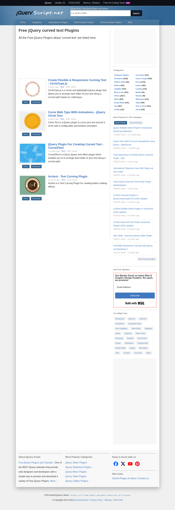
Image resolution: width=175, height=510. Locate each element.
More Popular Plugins (147, 259)
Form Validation (121, 329)
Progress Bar (143, 343)
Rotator (139, 96)
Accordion (140, 75)
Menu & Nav (119, 92)
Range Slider (120, 348)
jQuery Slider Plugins (76, 462)
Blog (130, 22)
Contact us (143, 478)
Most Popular (121, 123)
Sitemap (108, 500)
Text (62, 87)
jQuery (48, 3)
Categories (37, 22)
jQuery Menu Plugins (76, 472)
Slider (116, 99)
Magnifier (148, 329)
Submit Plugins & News (124, 478)
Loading (139, 89)
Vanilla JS (60, 3)
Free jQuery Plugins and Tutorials (41, 11)
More (52, 481)
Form (138, 82)
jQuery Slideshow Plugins (78, 467)
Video (148, 353)
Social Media (119, 103)
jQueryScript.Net (81, 500)
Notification (129, 343)
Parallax (130, 338)
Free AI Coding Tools (117, 3)
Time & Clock (141, 106)
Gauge (132, 348)
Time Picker (142, 338)
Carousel (142, 319)
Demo (26, 102)
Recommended (136, 123)
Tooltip (117, 110)
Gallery (117, 85)
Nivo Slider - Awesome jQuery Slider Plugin (132, 235)
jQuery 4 (132, 319)
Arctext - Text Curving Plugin (67, 176)
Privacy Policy (96, 500)
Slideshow (140, 99)
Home (23, 22)
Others (117, 96)
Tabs (117, 353)
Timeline (126, 353)
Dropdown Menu (134, 324)
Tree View (138, 353)
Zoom (138, 110)
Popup (118, 343)
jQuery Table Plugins (75, 476)
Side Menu (143, 348)
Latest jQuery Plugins (58, 22)
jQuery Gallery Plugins (76, 481)
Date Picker (136, 329)
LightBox (118, 89)
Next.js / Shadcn (91, 3)
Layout (138, 85)
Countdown (120, 324)
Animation (118, 79)
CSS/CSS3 (74, 3)
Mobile (138, 92)
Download (36, 102)
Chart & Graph (141, 79)
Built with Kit (134, 303)
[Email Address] (135, 287)
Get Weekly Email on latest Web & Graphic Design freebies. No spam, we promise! (134, 277)
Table (138, 103)
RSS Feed (118, 500)
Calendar (128, 333)
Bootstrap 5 (120, 319)
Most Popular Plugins (84, 22)
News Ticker (140, 333)
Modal (118, 333)
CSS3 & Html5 (120, 82)
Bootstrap (119, 338)
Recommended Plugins (111, 22)
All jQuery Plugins (121, 75)
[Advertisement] (63, 58)
